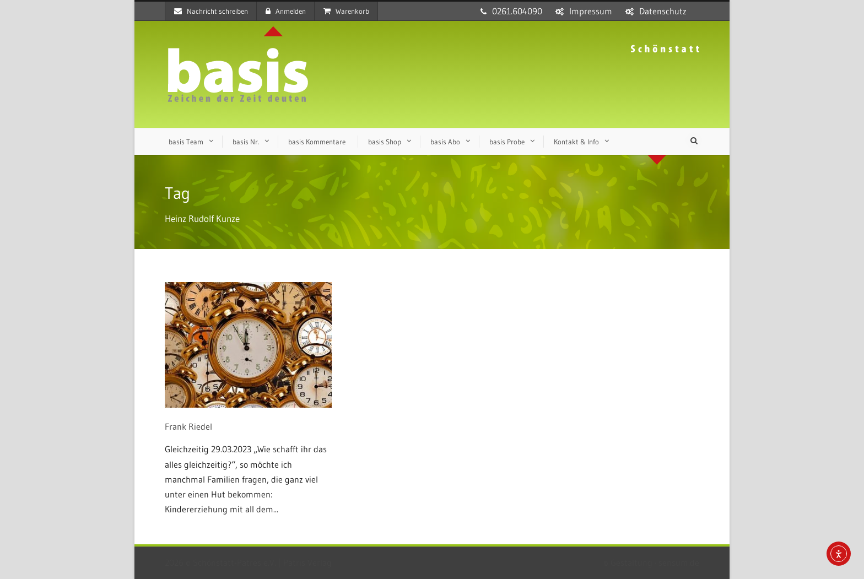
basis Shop (384, 141)
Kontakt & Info (576, 141)
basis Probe (507, 141)
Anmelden (286, 11)
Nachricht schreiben (211, 11)
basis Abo (445, 141)
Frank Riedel (188, 426)
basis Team (186, 141)
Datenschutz (663, 11)
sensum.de (678, 562)
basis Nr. (246, 141)
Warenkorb (346, 11)
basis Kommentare (316, 141)
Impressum (590, 11)
